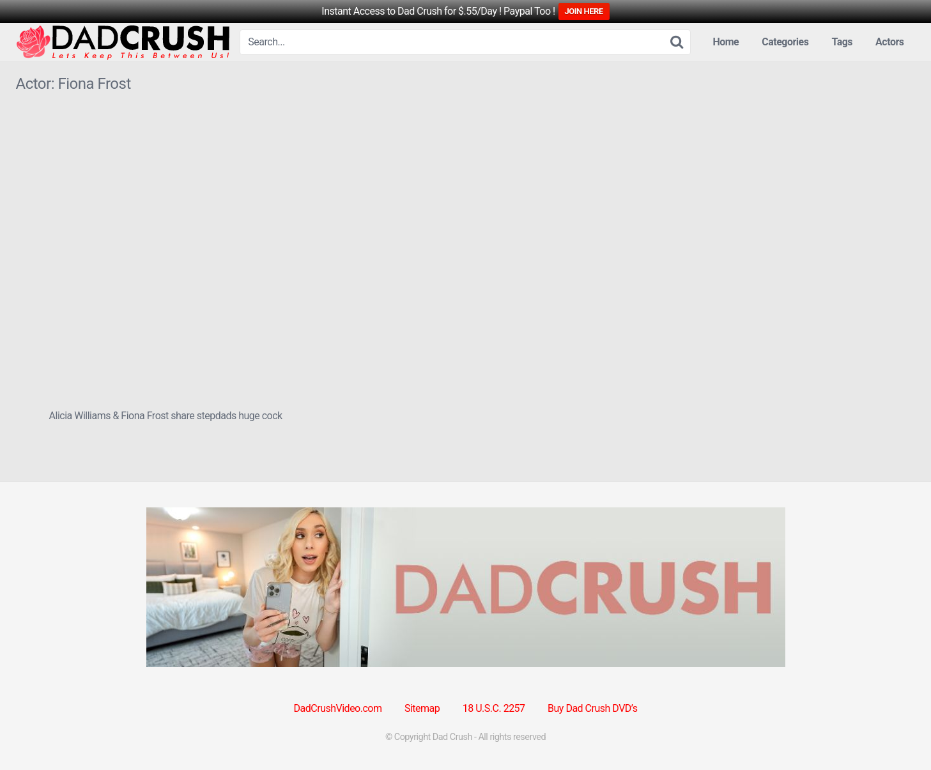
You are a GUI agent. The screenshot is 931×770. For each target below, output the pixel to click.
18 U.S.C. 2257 (494, 708)
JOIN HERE (584, 11)
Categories (785, 42)
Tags (841, 42)
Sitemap (422, 708)
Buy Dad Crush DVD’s (592, 708)
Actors (889, 42)
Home (725, 42)
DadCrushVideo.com (338, 708)
